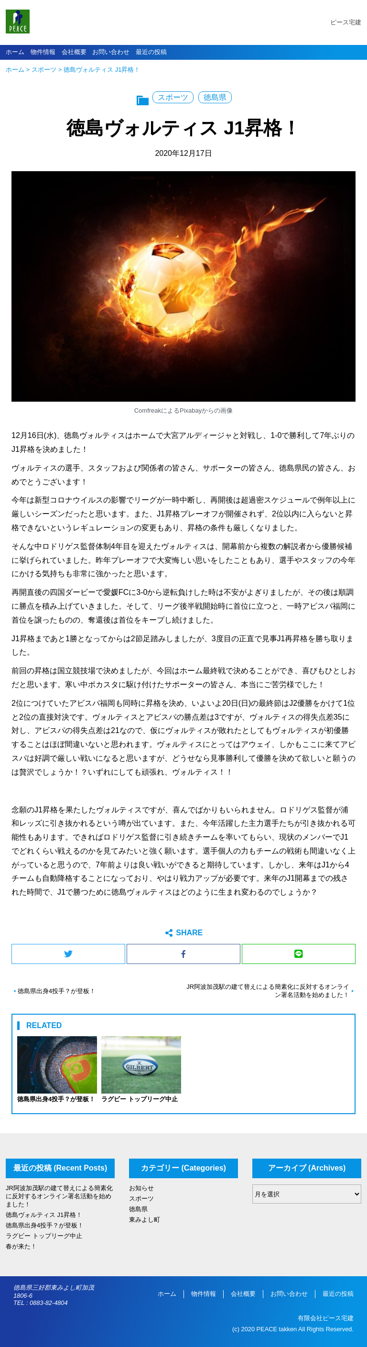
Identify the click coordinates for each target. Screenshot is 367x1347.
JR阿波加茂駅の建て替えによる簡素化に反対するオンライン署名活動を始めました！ (267, 990)
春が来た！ (21, 1246)
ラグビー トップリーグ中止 (44, 1235)
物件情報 (43, 51)
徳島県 (215, 97)
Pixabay (191, 410)
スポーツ (44, 69)
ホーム (15, 51)
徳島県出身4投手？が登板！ (57, 991)
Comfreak (147, 410)
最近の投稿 (151, 51)
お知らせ (141, 1188)
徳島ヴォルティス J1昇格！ (44, 1214)
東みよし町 (144, 1219)
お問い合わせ (111, 51)
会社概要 (74, 51)
